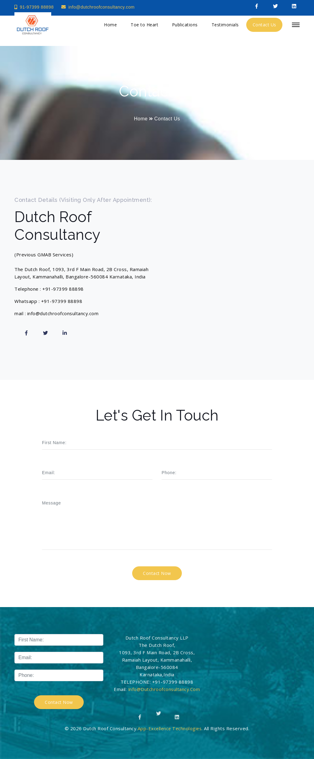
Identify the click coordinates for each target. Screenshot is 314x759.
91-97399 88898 (35, 6)
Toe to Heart (144, 27)
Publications (185, 27)
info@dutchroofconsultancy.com (101, 6)
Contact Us (264, 27)
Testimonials (225, 27)
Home (110, 27)
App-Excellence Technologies (170, 728)
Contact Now (59, 702)
